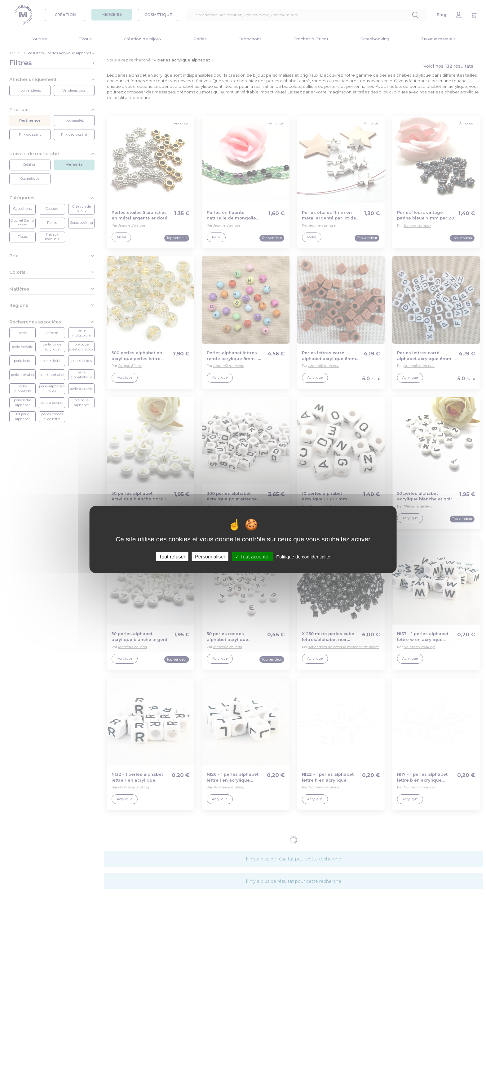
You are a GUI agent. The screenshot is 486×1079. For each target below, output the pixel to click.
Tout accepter (252, 556)
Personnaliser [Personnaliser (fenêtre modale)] (210, 556)
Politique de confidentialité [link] (303, 556)
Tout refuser (172, 556)
